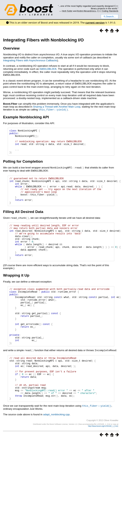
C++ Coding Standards (107, 11)
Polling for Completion (23, 166)
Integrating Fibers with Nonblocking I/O (43, 40)
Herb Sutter (67, 11)
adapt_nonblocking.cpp (56, 452)
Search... (109, 16)
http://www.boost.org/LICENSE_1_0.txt (103, 464)
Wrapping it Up (16, 292)
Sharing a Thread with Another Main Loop (56, 106)
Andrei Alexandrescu (86, 11)
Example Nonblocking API (26, 116)
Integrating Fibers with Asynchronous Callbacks (30, 60)
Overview (11, 48)
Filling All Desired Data (23, 222)
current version (95, 22)
